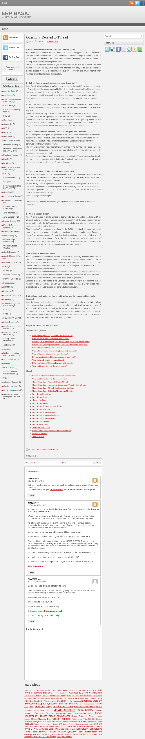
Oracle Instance (9, 252)
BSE (5, 116)
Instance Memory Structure (10, 208)
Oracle (90, 713)
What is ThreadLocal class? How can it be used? (50, 354)
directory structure (10, 386)
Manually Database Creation (38, 713)
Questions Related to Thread (47, 37)
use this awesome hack (51, 611)
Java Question (9, 217)
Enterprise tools (9, 178)
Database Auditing (10, 145)
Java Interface (9, 213)
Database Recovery (11, 155)
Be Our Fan (14, 57)
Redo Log (7, 299)
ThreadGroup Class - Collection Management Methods (52, 391)
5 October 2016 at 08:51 (36, 481)
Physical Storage (10, 275)
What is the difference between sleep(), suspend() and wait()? (54, 351)
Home (4, 3)
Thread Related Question (49, 449)
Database (45, 696)
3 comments (52, 41)
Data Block (7, 136)
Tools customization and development (11, 354)
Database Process (44, 698)
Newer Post (30, 463)
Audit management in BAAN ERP (12, 100)
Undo (5, 363)
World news (67, 737)
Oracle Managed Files (12, 256)
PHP (89, 719)
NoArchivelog (8, 235)
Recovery (7, 291)
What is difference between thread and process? (49, 366)
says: (37, 478)
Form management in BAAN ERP (12, 187)
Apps (45, 690)
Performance (77, 719)
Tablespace (8, 345)
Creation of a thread (39, 434)
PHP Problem (97, 719)
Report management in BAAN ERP (48, 724)
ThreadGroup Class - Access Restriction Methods (50, 382)
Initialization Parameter (12, 200)
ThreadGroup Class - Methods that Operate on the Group (53, 388)
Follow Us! (14, 47)
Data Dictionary (9, 141)
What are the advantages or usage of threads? (48, 360)
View (5, 378)
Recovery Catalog (10, 295)
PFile (5, 267)
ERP (5, 174)
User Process (8, 368)
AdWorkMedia (56, 489)
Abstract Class (9, 91)
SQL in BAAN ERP (11, 318)
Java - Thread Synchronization (43, 418)
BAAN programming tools (35, 693)
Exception (7, 182)
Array (60, 690)
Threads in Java (38, 437)
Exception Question (46, 703)
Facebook (62, 704)
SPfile (5, 314)
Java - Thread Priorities (40, 421)
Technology (82, 728)
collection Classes (10, 382)
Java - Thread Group (39, 397)
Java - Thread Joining (40, 403)
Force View (73, 704)
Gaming (31, 707)
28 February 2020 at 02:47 (37, 582)
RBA (70, 721)
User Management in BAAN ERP (84, 734)
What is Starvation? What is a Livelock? (47, 348)
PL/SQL (6, 271)
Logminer (98, 710)
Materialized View (10, 231)
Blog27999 (32, 579)
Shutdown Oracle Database (10, 333)
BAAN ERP (8, 106)
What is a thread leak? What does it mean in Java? (50, 339)
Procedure (7, 283)
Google (49, 707)
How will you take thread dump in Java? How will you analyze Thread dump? (60, 342)
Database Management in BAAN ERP (12, 150)
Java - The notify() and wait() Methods (46, 406)
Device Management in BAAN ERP (52, 701)
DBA (5, 128)
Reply (32, 496)
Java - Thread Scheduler (41, 409)
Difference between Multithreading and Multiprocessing (52, 363)
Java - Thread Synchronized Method (45, 415)
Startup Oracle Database (9, 340)
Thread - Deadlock (39, 400)
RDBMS (6, 287)
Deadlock (7, 163)
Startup (38, 729)
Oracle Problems (10, 262)
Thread (38, 449)
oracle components (11, 390)
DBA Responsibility (88, 698)
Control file (7, 124)
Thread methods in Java (41, 427)
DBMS (27, 701)
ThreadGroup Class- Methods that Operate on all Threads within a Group (59, 385)
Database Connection (75, 696)
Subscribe (13, 38)
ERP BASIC (16, 13)
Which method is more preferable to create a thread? (51, 431)
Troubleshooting (9, 359)
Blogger (31, 478)
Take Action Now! (36, 566)
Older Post (97, 463)
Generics (7, 192)
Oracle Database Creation (10, 247)
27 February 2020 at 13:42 (37, 505)
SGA (5, 310)
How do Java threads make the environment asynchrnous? (53, 357)
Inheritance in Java (11, 196)
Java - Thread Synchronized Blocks (45, 412)
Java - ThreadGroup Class (41, 394)
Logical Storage (9, 221)
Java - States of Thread (40, 424)
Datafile (6, 159)
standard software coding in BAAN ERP (11, 395)
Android (40, 690)
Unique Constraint (64, 734)
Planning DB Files (10, 279)
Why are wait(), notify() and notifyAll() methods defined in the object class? (60, 345)
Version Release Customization (10, 373)
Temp (5, 349)
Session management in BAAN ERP (12, 327)
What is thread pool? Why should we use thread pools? (52, 336)
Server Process (9, 322)
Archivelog (7, 95)
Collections (7, 120)
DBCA (5, 132)
